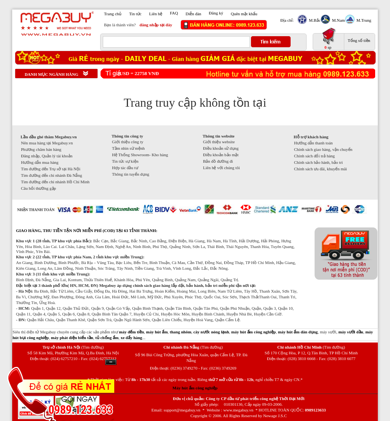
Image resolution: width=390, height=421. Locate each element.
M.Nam (337, 20)
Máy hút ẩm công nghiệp (195, 388)
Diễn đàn (193, 13)
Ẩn (111, 362)
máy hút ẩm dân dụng (298, 332)
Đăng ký (216, 13)
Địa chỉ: (287, 20)
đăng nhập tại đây (155, 24)
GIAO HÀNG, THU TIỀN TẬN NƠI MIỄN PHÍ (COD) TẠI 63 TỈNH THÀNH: (86, 230)
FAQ (174, 13)
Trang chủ (112, 13)
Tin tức (135, 13)
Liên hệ (155, 13)
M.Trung (363, 20)
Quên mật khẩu (244, 13)
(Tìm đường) (92, 347)
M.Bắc (314, 20)
